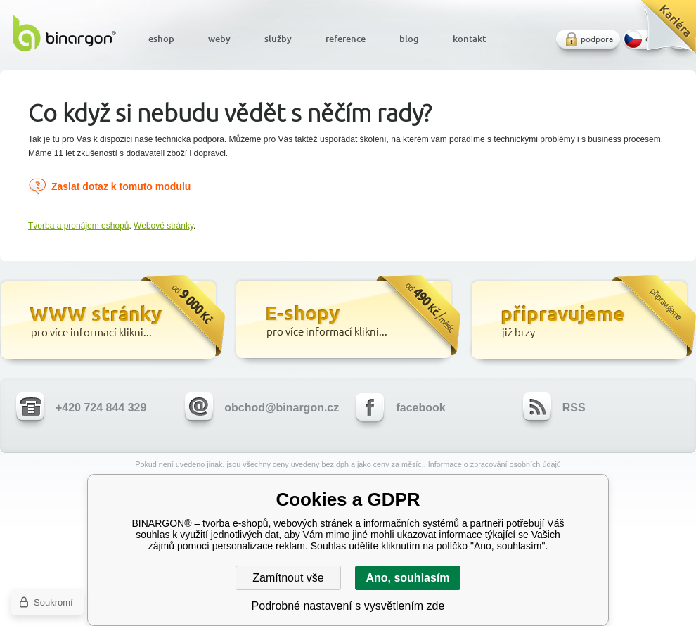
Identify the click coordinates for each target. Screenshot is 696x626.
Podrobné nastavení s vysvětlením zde (348, 606)
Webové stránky (163, 226)
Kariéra (663, 32)
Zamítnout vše (287, 578)
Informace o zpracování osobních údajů (494, 464)
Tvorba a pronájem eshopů (78, 226)
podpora (597, 39)
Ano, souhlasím (407, 578)
